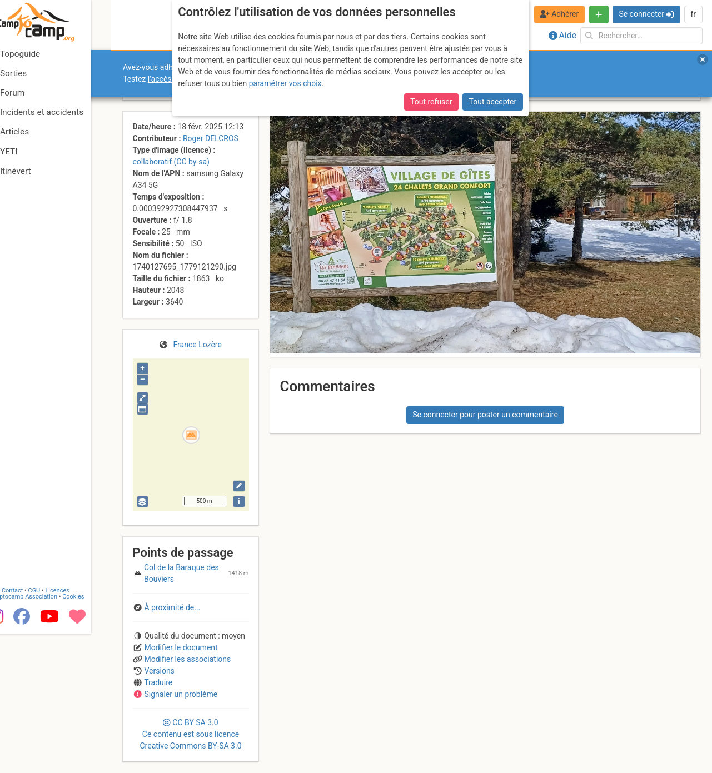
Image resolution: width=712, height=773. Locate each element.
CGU (54, 730)
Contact (32, 730)
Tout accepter (493, 101)
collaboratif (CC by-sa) (171, 161)
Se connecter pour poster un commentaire (485, 414)
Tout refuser (431, 101)
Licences (77, 730)
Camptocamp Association (42, 736)
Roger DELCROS (210, 138)
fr (693, 13)
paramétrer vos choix (285, 83)
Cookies (93, 736)
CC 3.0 (190, 734)
